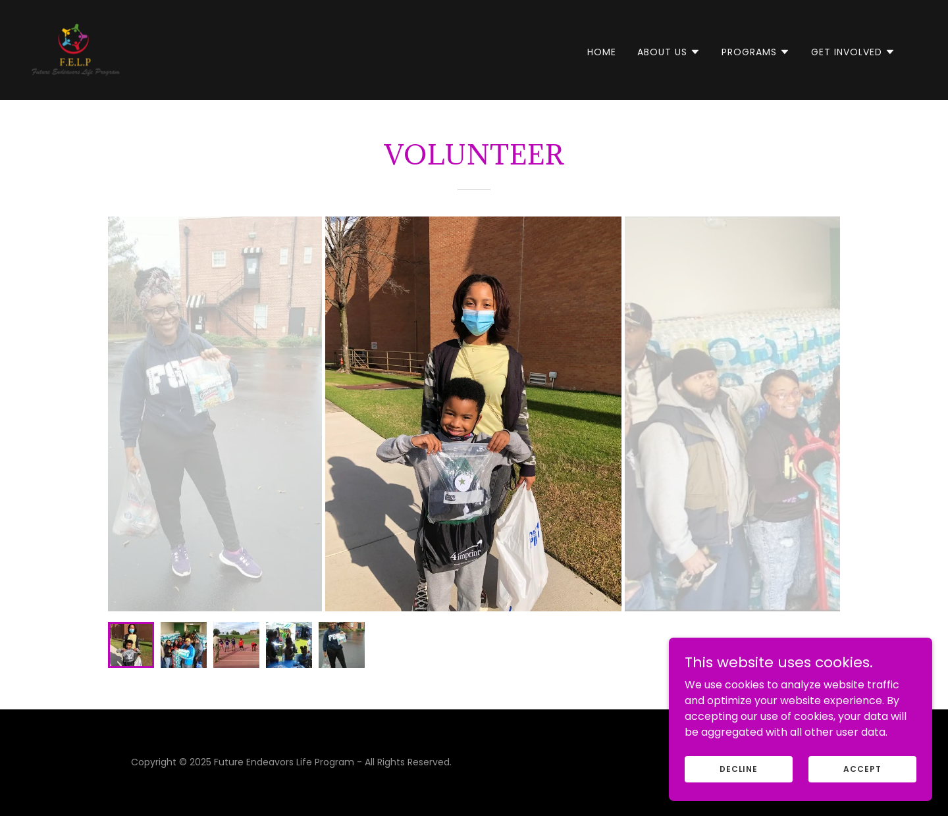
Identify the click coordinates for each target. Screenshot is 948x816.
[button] (668, 52)
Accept (862, 768)
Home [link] (601, 52)
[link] (76, 49)
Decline (739, 768)
